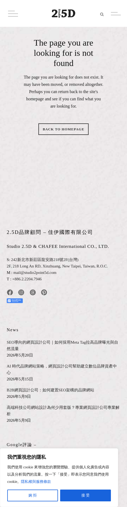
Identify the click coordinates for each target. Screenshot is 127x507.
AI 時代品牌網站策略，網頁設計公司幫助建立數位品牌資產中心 (62, 369)
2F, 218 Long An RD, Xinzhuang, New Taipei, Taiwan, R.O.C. (57, 266)
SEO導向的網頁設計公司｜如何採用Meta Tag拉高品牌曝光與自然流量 (62, 345)
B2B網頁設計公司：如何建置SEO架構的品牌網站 (50, 390)
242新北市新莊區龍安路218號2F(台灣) (44, 260)
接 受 (85, 495)
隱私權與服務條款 (36, 482)
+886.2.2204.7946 (27, 279)
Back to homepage (63, 129)
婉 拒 (32, 495)
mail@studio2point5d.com (34, 272)
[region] (59, 477)
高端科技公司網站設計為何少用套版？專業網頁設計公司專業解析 (63, 410)
